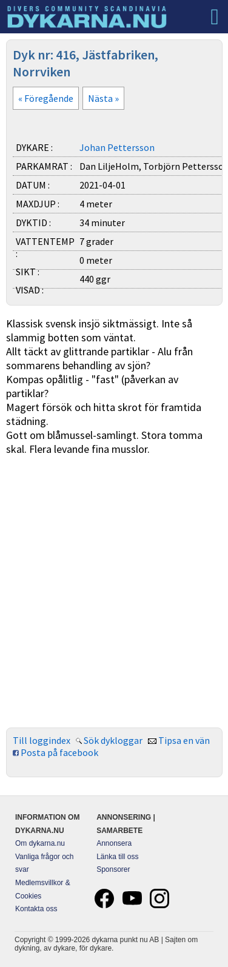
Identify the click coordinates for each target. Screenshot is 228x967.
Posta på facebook (59, 752)
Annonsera (114, 843)
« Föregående (45, 98)
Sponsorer (113, 869)
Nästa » (103, 98)
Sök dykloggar (113, 740)
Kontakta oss (36, 909)
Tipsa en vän (184, 740)
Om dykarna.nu (40, 843)
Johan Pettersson (117, 147)
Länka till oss (117, 856)
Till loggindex (41, 740)
